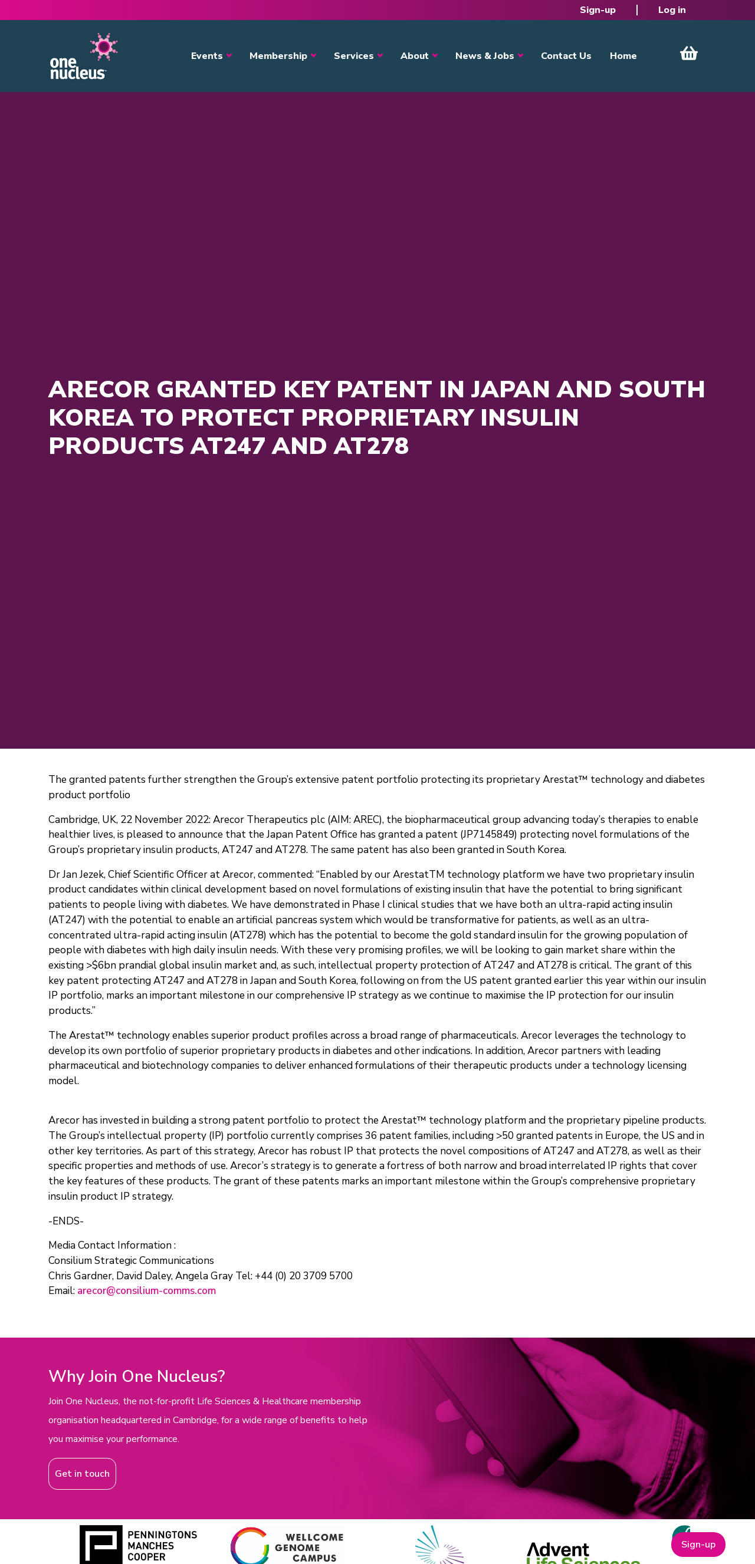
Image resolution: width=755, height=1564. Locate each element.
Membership (278, 56)
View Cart (689, 53)
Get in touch (82, 1473)
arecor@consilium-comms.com (146, 1291)
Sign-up (598, 10)
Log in (672, 10)
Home (623, 56)
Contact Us (566, 56)
